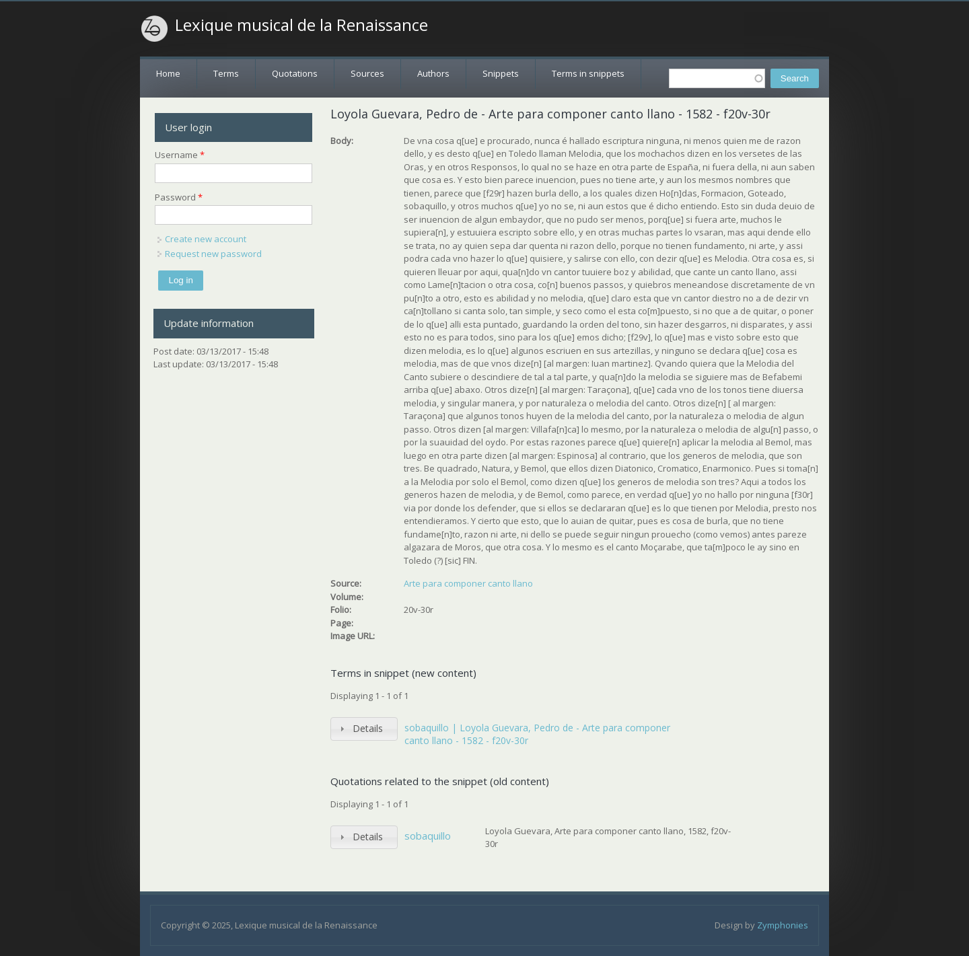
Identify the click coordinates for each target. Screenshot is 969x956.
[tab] (364, 729)
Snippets (500, 73)
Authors (433, 73)
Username (180, 155)
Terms (226, 73)
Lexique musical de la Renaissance (301, 25)
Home (168, 73)
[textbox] (717, 78)
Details (368, 728)
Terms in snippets (588, 73)
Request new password (213, 254)
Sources (367, 73)
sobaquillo (427, 835)
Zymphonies (782, 925)
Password (179, 197)
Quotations (295, 73)
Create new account (205, 239)
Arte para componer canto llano (468, 583)
